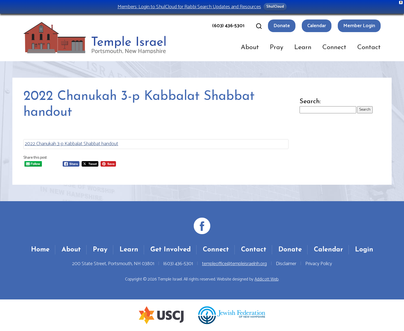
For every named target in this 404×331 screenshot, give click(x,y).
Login (364, 249)
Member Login (359, 26)
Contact (369, 47)
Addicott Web (266, 279)
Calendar (316, 26)
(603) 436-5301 (228, 26)
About (250, 47)
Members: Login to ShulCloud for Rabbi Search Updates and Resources (189, 6)
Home (40, 249)
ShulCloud (275, 7)
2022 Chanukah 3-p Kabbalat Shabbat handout (71, 144)
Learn (302, 47)
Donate (281, 26)
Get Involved (170, 249)
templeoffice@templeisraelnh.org (234, 264)
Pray (276, 47)
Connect (334, 47)
